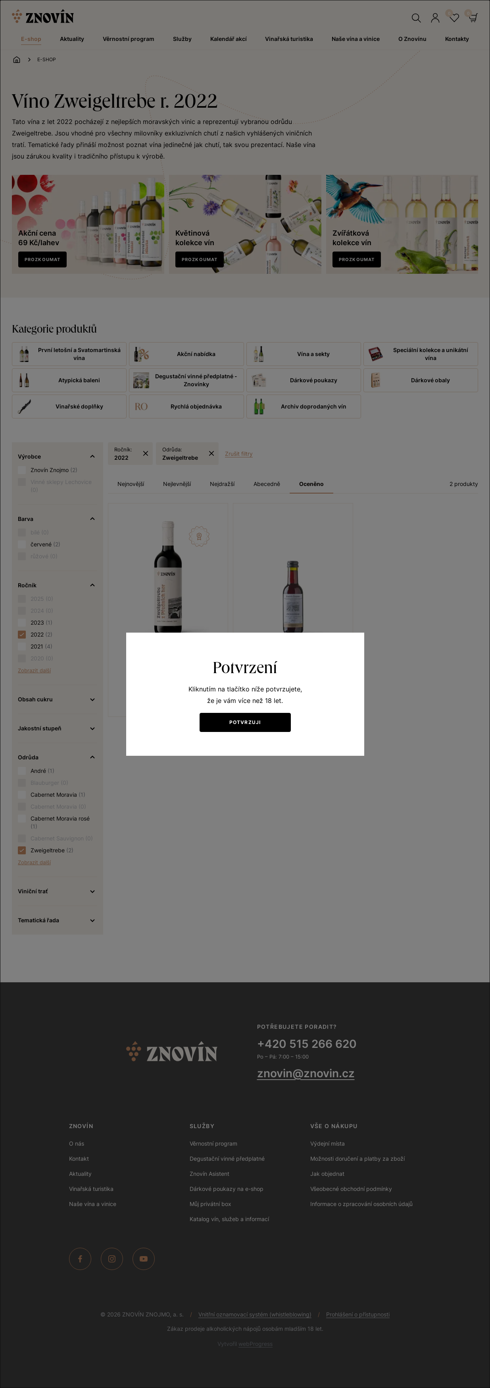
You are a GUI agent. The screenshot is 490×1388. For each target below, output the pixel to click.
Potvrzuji (245, 722)
